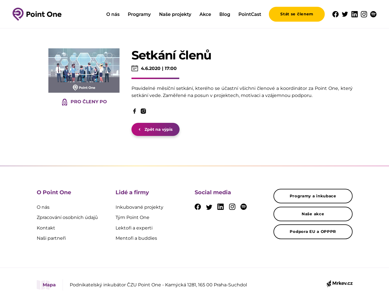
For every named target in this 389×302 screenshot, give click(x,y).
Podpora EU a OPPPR (313, 231)
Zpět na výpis (155, 129)
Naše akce (313, 214)
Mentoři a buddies (136, 238)
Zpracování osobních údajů (67, 217)
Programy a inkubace (313, 196)
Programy (139, 14)
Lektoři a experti (134, 228)
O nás (113, 14)
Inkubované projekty (139, 207)
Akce (205, 14)
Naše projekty (175, 14)
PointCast (249, 14)
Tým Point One (132, 217)
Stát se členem (296, 14)
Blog (224, 14)
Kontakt (46, 228)
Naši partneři (51, 238)
